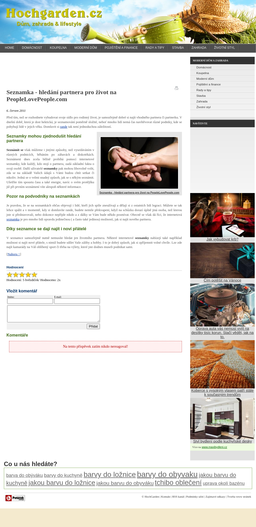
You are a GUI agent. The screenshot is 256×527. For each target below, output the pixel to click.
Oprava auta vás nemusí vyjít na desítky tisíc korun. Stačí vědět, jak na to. (222, 332)
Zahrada (198, 48)
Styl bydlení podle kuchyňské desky (222, 441)
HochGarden (152, 496)
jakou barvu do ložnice (61, 482)
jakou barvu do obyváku (125, 483)
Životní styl (224, 48)
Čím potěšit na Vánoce (222, 280)
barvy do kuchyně (63, 475)
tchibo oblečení (178, 482)
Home (9, 48)
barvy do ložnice (110, 474)
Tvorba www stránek (239, 496)
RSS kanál (178, 496)
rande (63, 127)
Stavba (178, 48)
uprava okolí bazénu (224, 483)
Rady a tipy (155, 48)
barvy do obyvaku (167, 474)
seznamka (12, 219)
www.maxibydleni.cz (214, 447)
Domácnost (32, 48)
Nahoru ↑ (13, 254)
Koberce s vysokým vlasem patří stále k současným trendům (222, 392)
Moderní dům (85, 48)
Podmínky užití (195, 496)
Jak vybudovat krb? (222, 239)
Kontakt (165, 496)
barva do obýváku (24, 475)
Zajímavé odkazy (215, 496)
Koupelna (58, 48)
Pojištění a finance (121, 48)
